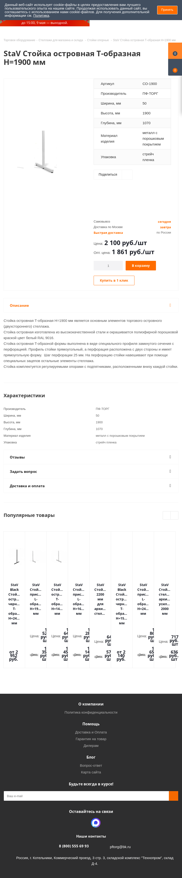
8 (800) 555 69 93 (74, 805)
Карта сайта (91, 731)
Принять (167, 9)
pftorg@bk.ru (120, 806)
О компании (91, 663)
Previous (167, 515)
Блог (91, 716)
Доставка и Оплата (91, 691)
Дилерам (91, 705)
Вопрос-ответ (91, 725)
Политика (41, 15)
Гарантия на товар (91, 698)
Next (174, 515)
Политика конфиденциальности (90, 672)
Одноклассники (84, 782)
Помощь (91, 683)
